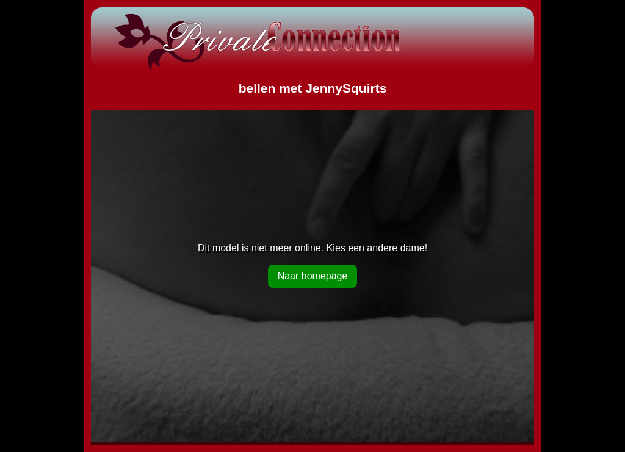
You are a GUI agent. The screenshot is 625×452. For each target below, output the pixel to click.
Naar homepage (313, 276)
